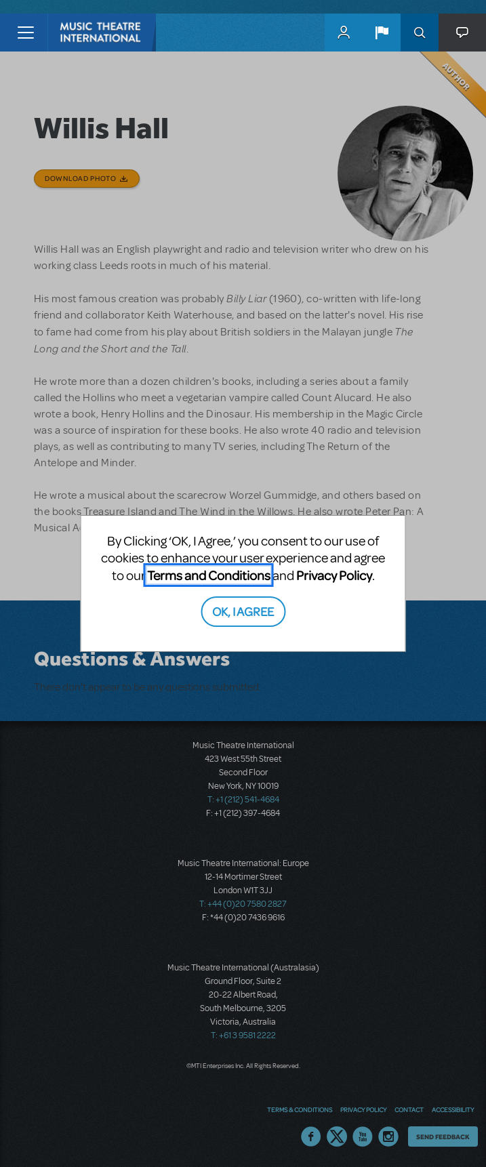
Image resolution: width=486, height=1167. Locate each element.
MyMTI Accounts (344, 33)
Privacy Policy (334, 575)
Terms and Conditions (208, 575)
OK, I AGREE (243, 611)
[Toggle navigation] (25, 33)
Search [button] (420, 33)
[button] (382, 33)
